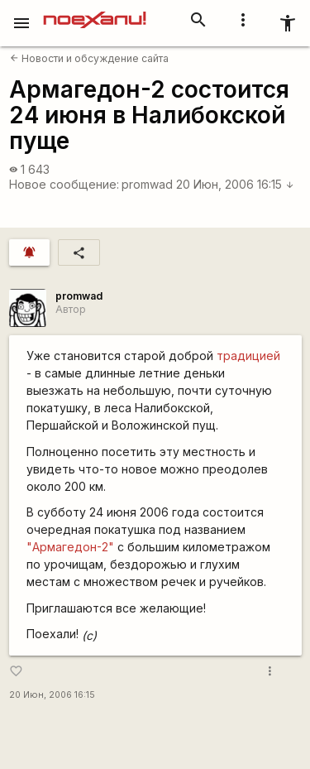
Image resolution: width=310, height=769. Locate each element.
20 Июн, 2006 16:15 (235, 184)
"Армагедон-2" (70, 547)
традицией (248, 355)
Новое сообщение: (64, 184)
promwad (147, 184)
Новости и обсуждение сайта (89, 58)
